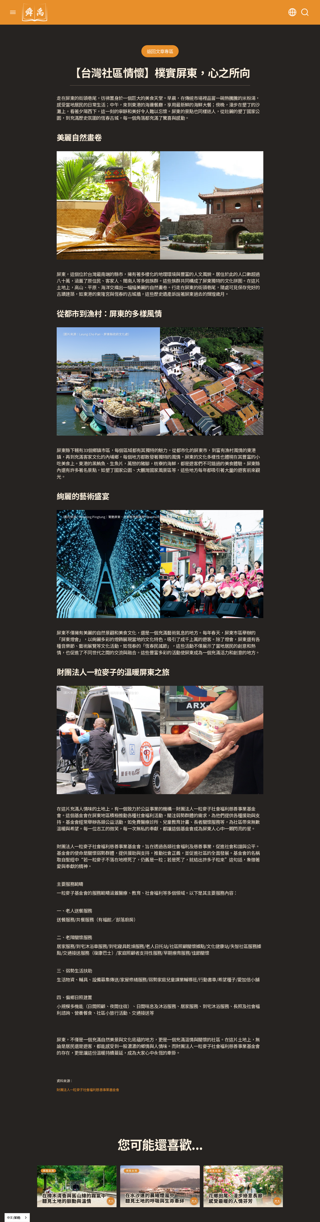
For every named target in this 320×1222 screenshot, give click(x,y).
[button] (12, 12)
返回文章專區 (160, 51)
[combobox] (17, 1217)
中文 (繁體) (13, 1217)
